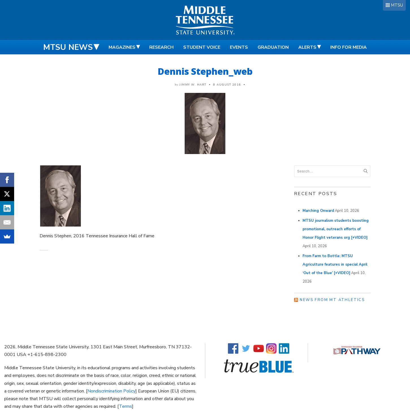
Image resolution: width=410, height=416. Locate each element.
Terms (125, 406)
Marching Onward (318, 210)
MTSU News (68, 47)
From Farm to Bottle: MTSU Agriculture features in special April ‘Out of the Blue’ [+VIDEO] (335, 264)
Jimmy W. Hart (193, 85)
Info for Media (348, 47)
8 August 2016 (227, 85)
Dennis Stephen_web (205, 71)
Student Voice (201, 47)
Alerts (307, 47)
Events (239, 47)
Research (161, 47)
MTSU (397, 5)
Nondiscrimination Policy (111, 391)
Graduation (273, 47)
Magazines (122, 47)
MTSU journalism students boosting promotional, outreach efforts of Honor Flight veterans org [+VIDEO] (336, 229)
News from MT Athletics (332, 299)
